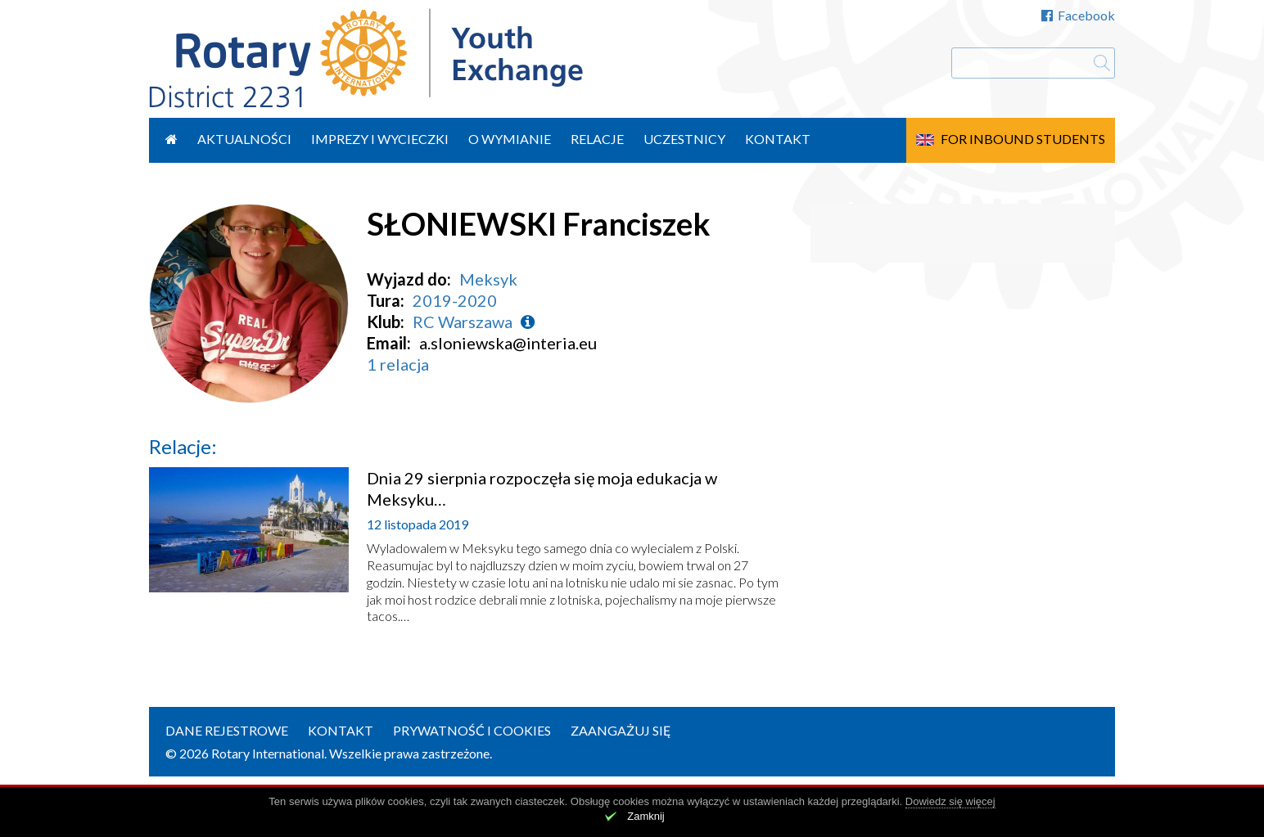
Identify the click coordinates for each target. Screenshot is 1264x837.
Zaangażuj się (621, 730)
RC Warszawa (462, 321)
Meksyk (488, 279)
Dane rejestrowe (226, 730)
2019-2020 (455, 300)
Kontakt (777, 138)
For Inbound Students (1023, 138)
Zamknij (646, 816)
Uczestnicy (684, 138)
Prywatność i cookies (472, 730)
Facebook (1078, 15)
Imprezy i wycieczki (380, 138)
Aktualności (244, 138)
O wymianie (509, 138)
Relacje (597, 138)
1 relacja (398, 364)
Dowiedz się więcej (950, 801)
